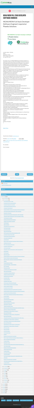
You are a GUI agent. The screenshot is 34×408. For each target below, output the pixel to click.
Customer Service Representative (10, 292)
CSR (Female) (6, 223)
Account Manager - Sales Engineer (10, 264)
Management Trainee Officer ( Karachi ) (11, 326)
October (5, 366)
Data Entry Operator (7, 213)
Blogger (19, 404)
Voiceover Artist (7, 267)
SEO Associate (6, 327)
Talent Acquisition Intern (8, 306)
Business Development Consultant (10, 336)
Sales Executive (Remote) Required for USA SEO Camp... (14, 307)
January (5, 381)
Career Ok (8, 140)
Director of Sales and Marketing (10, 309)
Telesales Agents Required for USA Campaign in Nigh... (14, 216)
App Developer (6, 297)
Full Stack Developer (7, 364)
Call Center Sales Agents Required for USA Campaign (13, 214)
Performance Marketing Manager (10, 282)
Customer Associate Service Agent (10, 269)
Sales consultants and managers (9, 339)
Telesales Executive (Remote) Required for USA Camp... (14, 317)
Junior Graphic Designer (8, 286)
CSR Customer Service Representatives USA (12, 233)
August (5, 369)
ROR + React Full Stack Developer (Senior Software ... (13, 241)
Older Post (30, 174)
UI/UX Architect (7, 331)
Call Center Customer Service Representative (12, 321)
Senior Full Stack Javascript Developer (11, 257)
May (5, 375)
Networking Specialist (8, 349)
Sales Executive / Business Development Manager (13, 259)
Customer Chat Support (8, 208)
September (6, 368)
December (6, 198)
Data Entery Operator (8, 304)
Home (17, 174)
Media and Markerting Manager (10, 219)
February (5, 380)
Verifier (5, 261)
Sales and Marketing (7, 231)
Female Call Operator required (9, 221)
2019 (4, 389)
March (5, 378)
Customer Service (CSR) (8, 287)
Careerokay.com (16, 135)
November (6, 199)
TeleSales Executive (7, 242)
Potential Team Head (8, 281)
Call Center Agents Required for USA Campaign (12, 211)
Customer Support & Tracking (9, 204)
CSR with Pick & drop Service (9, 226)
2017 (4, 392)
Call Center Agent (7, 228)
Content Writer (6, 341)
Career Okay (12, 140)
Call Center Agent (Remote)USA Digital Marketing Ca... (14, 344)
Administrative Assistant (8, 276)
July (4, 371)
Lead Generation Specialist (9, 299)
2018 (4, 390)
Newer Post (4, 174)
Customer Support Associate (9, 234)
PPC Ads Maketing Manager (9, 244)
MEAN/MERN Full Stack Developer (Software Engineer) (14, 16)
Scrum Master (6, 296)
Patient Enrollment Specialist (9, 274)
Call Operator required (8, 218)
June (5, 373)
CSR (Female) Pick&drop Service (10, 206)
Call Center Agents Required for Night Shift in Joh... (13, 356)
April (5, 376)
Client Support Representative (9, 236)
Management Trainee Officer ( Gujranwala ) (12, 324)
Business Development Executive (10, 347)
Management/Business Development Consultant (13, 289)
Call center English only (8, 238)
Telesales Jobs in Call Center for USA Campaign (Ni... (13, 249)
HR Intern (5, 357)
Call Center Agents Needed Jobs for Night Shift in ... (13, 361)
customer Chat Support (8, 246)
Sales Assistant (6, 329)
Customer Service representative (10, 203)
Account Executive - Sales (8, 201)
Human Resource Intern (8, 262)
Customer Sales (6, 277)
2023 (4, 196)
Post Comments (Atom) (19, 177)
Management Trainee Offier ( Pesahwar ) (11, 319)
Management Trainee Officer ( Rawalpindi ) (12, 314)
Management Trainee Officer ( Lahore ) (11, 311)
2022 (4, 384)
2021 (4, 385)
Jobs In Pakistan (18, 140)
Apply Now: (5, 128)
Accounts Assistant (7, 352)
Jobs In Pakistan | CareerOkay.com (26, 400)
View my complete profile (6, 185)
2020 (4, 387)
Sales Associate (6, 254)
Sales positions (6, 224)
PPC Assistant (6, 266)
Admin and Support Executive (9, 302)
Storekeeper (6, 251)
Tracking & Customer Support (9, 272)
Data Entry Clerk (7, 342)
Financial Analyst (7, 279)
